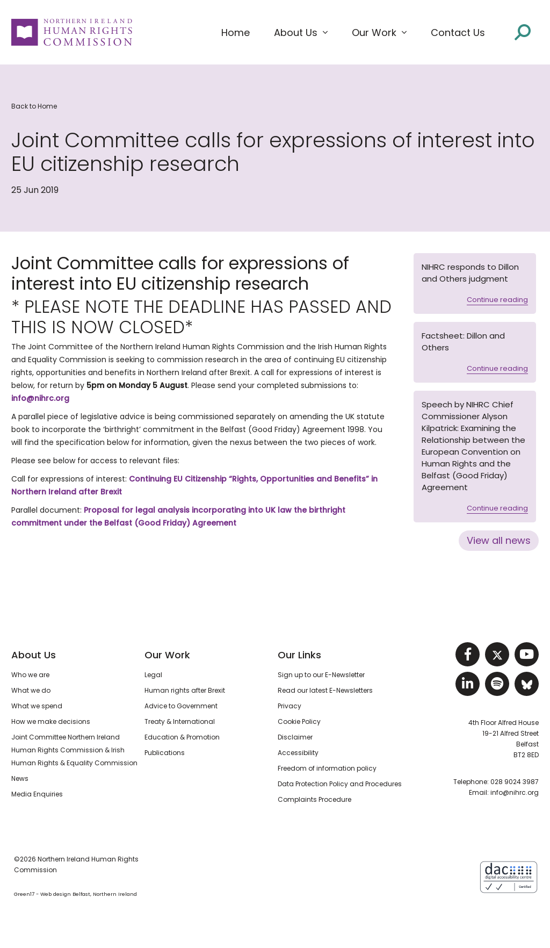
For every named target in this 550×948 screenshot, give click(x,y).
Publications (164, 752)
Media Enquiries (37, 794)
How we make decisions (50, 721)
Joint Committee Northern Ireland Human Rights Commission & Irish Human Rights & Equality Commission (74, 749)
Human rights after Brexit (184, 690)
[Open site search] (522, 31)
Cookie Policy (299, 721)
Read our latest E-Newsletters (325, 690)
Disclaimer (295, 737)
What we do (30, 690)
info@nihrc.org (40, 398)
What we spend (36, 705)
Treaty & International (179, 721)
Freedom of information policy (327, 768)
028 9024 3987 (514, 781)
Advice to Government (181, 705)
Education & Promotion (182, 737)
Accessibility (298, 752)
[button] (301, 32)
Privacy (289, 705)
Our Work (167, 655)
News (19, 778)
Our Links (299, 655)
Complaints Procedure (314, 799)
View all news (499, 540)
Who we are (30, 674)
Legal (153, 674)
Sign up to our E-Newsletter (321, 674)
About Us (33, 655)
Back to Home (34, 106)
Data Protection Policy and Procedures (340, 783)
